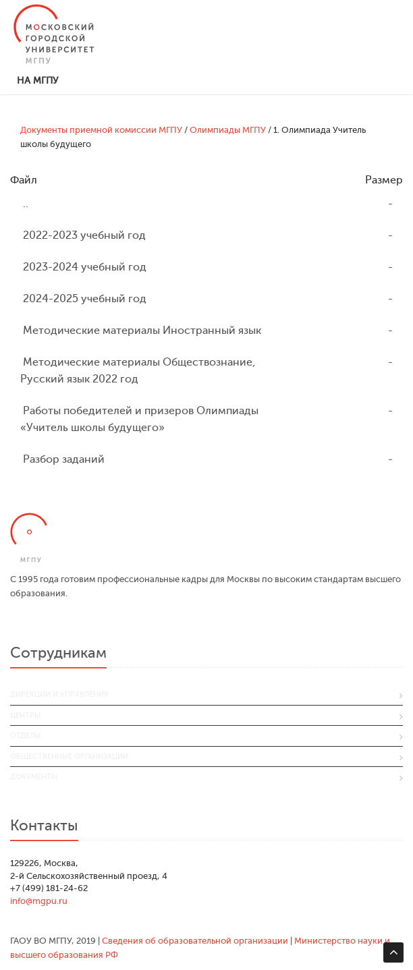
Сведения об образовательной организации (195, 941)
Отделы (25, 735)
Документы (33, 776)
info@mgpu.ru (38, 901)
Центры (25, 715)
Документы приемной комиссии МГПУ (101, 130)
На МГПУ (37, 81)
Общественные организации (69, 756)
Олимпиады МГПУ (228, 130)
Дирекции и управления (59, 694)
